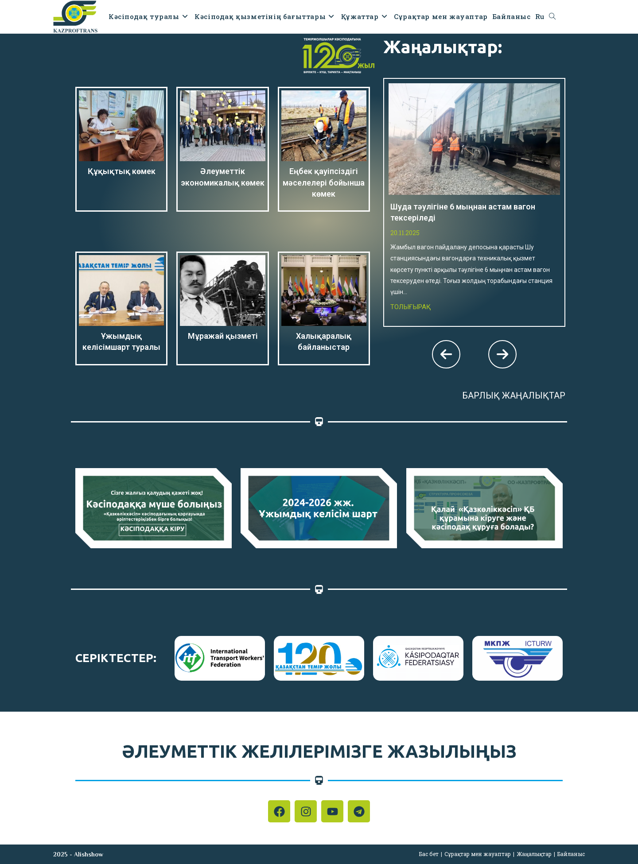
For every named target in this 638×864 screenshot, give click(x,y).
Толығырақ (410, 307)
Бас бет (429, 853)
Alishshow (88, 854)
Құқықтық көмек (122, 171)
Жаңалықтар (534, 853)
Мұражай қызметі (223, 336)
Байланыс (571, 853)
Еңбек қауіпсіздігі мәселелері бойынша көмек (324, 182)
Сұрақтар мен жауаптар (477, 853)
